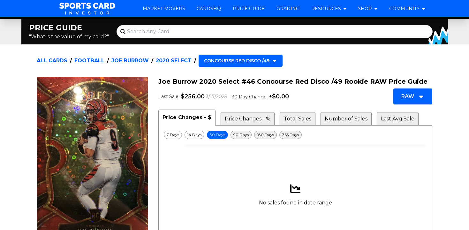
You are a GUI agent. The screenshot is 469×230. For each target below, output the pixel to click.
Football (89, 60)
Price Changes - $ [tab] (187, 117)
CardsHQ (209, 9)
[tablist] (295, 118)
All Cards (52, 60)
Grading (287, 9)
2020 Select (174, 60)
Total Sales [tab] (297, 119)
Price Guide (249, 9)
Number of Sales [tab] (346, 119)
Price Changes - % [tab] (247, 119)
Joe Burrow (130, 60)
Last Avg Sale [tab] (397, 119)
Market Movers (164, 9)
